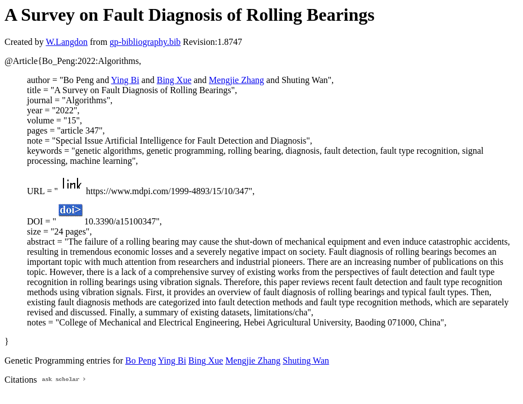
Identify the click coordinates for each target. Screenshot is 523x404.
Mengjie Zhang (236, 80)
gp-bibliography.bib (145, 42)
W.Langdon (67, 42)
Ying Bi (125, 80)
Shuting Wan (306, 360)
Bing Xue (174, 80)
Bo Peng (140, 360)
